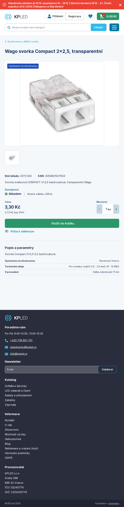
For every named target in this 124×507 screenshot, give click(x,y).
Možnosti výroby (15, 434)
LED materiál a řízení (17, 390)
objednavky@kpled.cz (23, 347)
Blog (7, 443)
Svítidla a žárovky (16, 386)
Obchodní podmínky (17, 453)
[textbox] (48, 27)
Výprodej (10, 404)
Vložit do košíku (62, 223)
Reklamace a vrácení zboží (21, 448)
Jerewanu (113, 503)
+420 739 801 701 (21, 340)
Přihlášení (57, 16)
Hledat (98, 27)
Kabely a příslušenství (18, 395)
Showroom (12, 429)
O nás (8, 425)
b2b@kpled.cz (18, 353)
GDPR (8, 457)
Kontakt (9, 420)
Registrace (74, 16)
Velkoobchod (13, 439)
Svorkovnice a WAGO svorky (23, 41)
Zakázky (10, 400)
